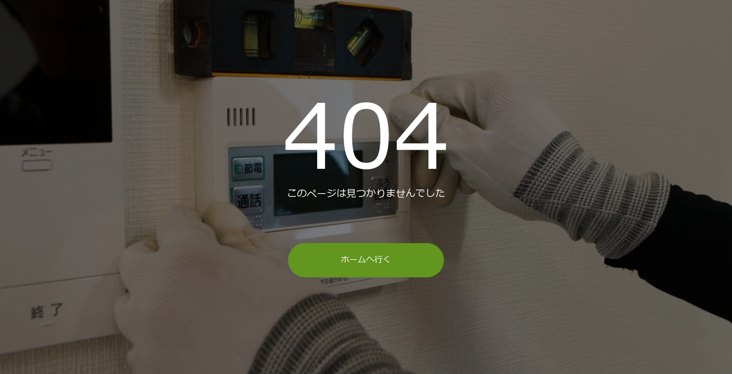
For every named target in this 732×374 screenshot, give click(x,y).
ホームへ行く (366, 259)
